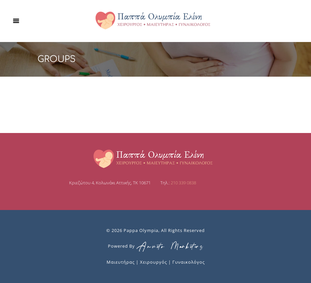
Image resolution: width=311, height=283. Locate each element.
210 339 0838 (183, 183)
